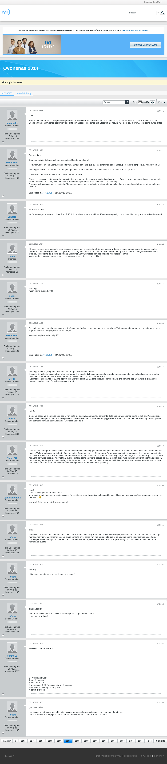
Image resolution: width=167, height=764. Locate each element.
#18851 (160, 525)
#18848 (160, 406)
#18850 (160, 485)
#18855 (160, 702)
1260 (95, 741)
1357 (122, 741)
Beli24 (12, 296)
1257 (68, 741)
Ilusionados (12, 123)
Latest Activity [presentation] (23, 93)
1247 (32, 741)
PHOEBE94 (12, 162)
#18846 (160, 323)
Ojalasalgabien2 (12, 497)
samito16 (12, 656)
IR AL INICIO (146, 756)
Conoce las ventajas (145, 45)
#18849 (160, 446)
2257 (140, 741)
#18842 (160, 150)
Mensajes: (10, 138)
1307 (113, 741)
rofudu (12, 537)
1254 (41, 741)
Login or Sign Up (153, 2)
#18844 (160, 244)
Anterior (7, 741)
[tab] (23, 93)
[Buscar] (144, 13)
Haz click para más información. (136, 30)
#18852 (160, 564)
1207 (23, 741)
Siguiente (160, 741)
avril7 (12, 379)
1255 (50, 741)
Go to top (159, 756)
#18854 (160, 644)
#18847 (160, 367)
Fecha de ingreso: (12, 134)
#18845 (160, 284)
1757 (131, 741)
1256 (59, 741)
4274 (149, 741)
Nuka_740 (12, 458)
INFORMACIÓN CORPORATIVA (108, 756)
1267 (104, 741)
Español (9, 756)
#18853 (160, 604)
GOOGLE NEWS (130, 756)
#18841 (160, 111)
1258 (77, 741)
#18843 (160, 205)
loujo (12, 256)
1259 (86, 741)
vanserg (12, 217)
